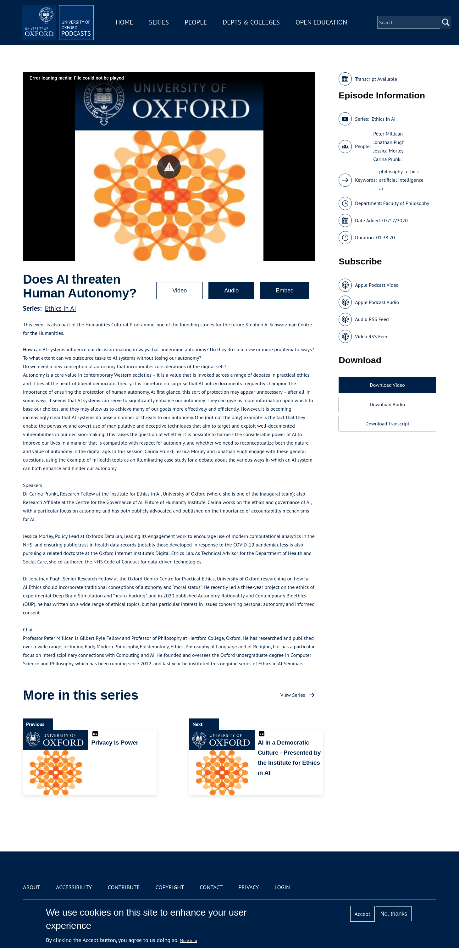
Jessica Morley (388, 150)
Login (282, 887)
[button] (169, 167)
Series (161, 23)
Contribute (124, 887)
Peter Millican (388, 133)
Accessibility (74, 887)
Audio (231, 290)
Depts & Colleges (253, 23)
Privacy (248, 887)
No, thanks (393, 914)
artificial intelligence (401, 180)
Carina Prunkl (387, 159)
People (197, 23)
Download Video (387, 385)
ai (381, 188)
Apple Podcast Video (377, 285)
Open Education (323, 23)
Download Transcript (387, 423)
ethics (412, 171)
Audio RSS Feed (372, 319)
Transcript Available (376, 79)
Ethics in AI (60, 308)
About (31, 887)
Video (179, 290)
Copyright (169, 887)
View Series (292, 695)
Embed (285, 290)
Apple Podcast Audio (377, 302)
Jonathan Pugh (388, 142)
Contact (211, 887)
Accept (362, 914)
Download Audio (387, 404)
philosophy (391, 171)
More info (188, 940)
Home (126, 23)
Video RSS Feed (372, 336)
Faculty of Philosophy (406, 203)
